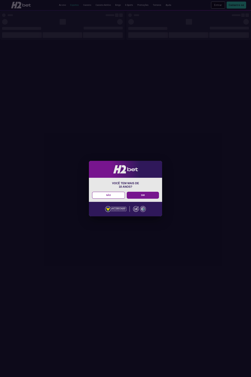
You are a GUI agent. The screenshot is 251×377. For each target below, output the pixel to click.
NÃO (108, 195)
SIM (143, 195)
